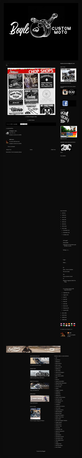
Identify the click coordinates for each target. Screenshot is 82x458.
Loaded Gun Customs (60, 406)
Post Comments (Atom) (17, 152)
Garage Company (59, 390)
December (65, 230)
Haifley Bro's (58, 395)
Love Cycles (58, 408)
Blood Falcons (59, 363)
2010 (63, 315)
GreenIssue (58, 393)
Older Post (53, 149)
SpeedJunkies (58, 434)
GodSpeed (58, 392)
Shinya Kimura (58, 424)
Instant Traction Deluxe (60, 397)
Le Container (58, 402)
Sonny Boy (58, 427)
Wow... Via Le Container (68, 269)
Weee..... (65, 262)
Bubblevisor (58, 368)
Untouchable (65, 242)
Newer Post (8, 149)
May (64, 301)
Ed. (63, 267)
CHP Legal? (65, 240)
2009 (63, 317)
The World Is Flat (59, 438)
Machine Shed (58, 413)
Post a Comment (11, 146)
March (64, 306)
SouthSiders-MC (59, 429)
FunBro (57, 388)
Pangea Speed (59, 422)
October (65, 234)
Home (31, 149)
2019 (63, 213)
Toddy (57, 442)
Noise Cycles (58, 418)
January (65, 310)
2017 (63, 217)
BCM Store (31, 120)
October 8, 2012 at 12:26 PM (15, 143)
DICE (56, 377)
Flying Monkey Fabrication (61, 383)
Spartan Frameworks (60, 431)
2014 (63, 224)
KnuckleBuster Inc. (59, 401)
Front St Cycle (58, 386)
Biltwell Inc (58, 361)
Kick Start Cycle (59, 399)
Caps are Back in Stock (67, 276)
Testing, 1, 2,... (66, 250)
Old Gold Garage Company (61, 420)
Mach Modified (59, 411)
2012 (63, 228)
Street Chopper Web (31, 116)
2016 (63, 219)
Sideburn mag (58, 426)
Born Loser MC (59, 367)
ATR (56, 358)
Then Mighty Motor (60, 440)
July (64, 297)
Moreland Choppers (60, 415)
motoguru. (11, 131)
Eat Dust (57, 379)
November (65, 232)
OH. (64, 274)
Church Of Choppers (60, 372)
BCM (10, 139)
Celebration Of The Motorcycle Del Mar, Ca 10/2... (69, 245)
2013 (63, 226)
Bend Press (58, 359)
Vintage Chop (58, 443)
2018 (63, 215)
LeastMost (58, 404)
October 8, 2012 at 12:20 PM (15, 135)
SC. (63, 278)
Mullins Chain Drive (60, 417)
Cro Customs (58, 374)
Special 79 (58, 433)
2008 (63, 319)
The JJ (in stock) (66, 271)
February (65, 308)
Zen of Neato (58, 447)
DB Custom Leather (60, 376)
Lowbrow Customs (60, 409)
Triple (64, 259)
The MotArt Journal (60, 436)
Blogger (43, 451)
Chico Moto (58, 370)
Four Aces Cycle (59, 384)
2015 (63, 221)
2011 (63, 313)
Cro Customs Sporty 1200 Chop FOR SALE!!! (68, 289)
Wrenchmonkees (59, 445)
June (64, 299)
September (65, 292)
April (64, 303)
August (64, 295)
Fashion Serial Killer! (60, 381)
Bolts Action (58, 365)
